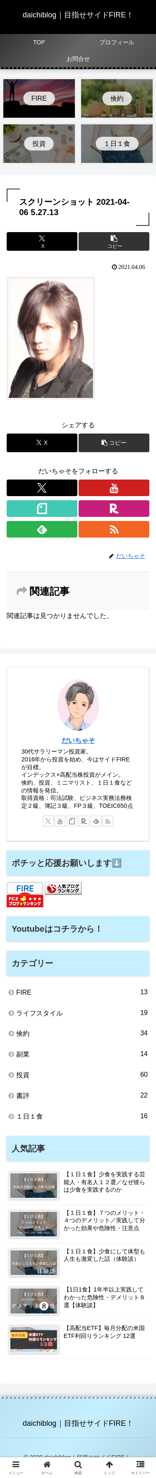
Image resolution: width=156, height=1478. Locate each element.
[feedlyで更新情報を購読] (42, 529)
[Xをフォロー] (42, 488)
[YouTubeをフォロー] (114, 488)
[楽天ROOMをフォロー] (114, 508)
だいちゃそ (78, 740)
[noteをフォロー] (42, 508)
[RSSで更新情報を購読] (114, 529)
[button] (114, 241)
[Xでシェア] (42, 241)
